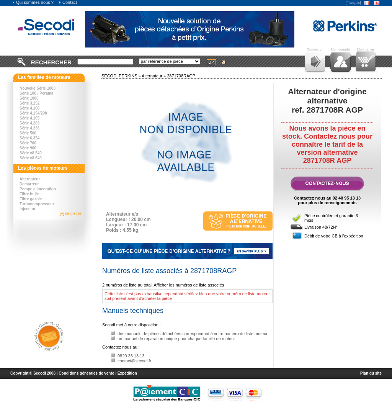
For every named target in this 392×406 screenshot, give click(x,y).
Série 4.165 (29, 118)
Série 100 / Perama (36, 93)
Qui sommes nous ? (33, 2)
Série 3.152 (29, 103)
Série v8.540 (31, 153)
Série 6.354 (29, 138)
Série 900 (28, 148)
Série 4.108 (29, 108)
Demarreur (29, 184)
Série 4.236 (29, 128)
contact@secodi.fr (134, 361)
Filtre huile (29, 194)
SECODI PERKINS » (121, 76)
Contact (68, 2)
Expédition (127, 373)
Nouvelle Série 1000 (38, 88)
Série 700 (28, 143)
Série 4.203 (29, 123)
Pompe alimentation (38, 189)
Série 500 (28, 133)
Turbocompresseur (37, 204)
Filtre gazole (31, 199)
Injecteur (28, 209)
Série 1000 (29, 98)
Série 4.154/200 (33, 113)
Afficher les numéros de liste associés (189, 285)
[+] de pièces (71, 213)
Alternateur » (154, 76)
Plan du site (371, 373)
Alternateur (30, 179)
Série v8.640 (31, 158)
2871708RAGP (181, 76)
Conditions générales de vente (86, 373)
